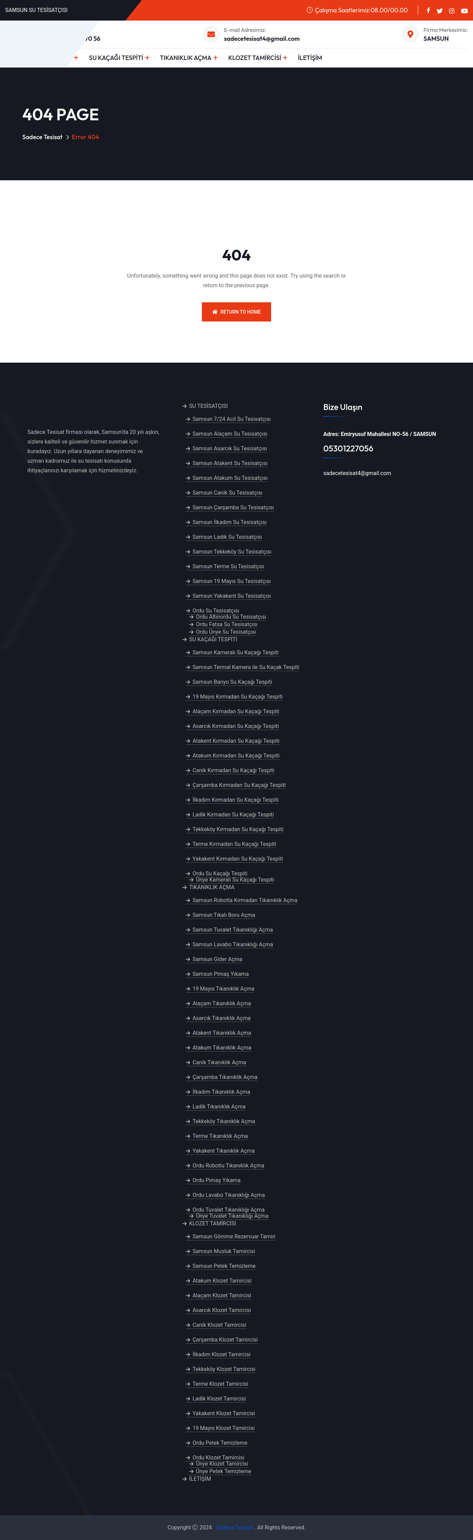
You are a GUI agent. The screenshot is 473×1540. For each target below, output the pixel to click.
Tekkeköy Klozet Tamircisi (224, 1369)
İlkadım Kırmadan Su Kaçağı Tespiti (236, 800)
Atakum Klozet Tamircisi (222, 1280)
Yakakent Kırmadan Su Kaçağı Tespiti (238, 859)
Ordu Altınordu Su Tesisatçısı (231, 617)
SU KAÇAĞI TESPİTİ (116, 58)
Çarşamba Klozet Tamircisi (225, 1339)
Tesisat (244, 1527)
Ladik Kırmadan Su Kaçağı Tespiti (233, 814)
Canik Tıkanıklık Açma (219, 1062)
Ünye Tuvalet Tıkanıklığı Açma (232, 1216)
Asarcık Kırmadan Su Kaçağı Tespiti (236, 726)
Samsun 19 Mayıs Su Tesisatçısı (232, 581)
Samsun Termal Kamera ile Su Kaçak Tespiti (246, 667)
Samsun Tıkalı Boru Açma (224, 915)
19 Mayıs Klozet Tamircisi (224, 1428)
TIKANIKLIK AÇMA (186, 58)
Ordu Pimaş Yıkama (217, 1180)
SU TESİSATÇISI (208, 406)
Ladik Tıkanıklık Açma (219, 1106)
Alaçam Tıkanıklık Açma (222, 1003)
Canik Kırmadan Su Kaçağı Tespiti (234, 770)
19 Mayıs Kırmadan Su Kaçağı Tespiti (238, 696)
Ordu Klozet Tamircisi (218, 1457)
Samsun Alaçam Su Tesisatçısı (230, 434)
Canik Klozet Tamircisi (219, 1325)
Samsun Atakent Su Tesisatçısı (230, 463)
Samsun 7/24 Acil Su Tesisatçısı (232, 419)
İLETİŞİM (310, 58)
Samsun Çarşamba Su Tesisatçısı (233, 507)
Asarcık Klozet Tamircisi (222, 1310)
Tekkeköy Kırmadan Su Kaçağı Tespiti (238, 829)
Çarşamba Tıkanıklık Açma (225, 1077)
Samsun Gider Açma (217, 959)
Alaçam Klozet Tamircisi (222, 1295)
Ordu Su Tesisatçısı (216, 610)
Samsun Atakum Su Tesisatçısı (230, 478)
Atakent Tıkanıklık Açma (222, 1033)
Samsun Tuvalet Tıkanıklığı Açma (233, 929)
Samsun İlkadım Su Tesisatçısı (230, 522)
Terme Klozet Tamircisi (220, 1384)
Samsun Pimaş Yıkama (221, 974)
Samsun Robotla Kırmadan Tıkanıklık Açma (245, 900)
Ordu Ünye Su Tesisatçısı (226, 632)
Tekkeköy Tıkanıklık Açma (224, 1121)
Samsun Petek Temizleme (224, 1266)
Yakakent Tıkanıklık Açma (224, 1151)
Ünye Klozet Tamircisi (222, 1463)
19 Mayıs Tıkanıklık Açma (224, 988)
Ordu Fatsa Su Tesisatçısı (227, 624)
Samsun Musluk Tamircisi (224, 1251)
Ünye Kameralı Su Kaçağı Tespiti (235, 879)
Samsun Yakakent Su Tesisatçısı (232, 596)
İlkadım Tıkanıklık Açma (221, 1092)
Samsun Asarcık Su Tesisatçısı (230, 448)
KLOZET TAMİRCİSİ (254, 58)
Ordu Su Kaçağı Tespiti (220, 873)
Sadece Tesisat (42, 137)
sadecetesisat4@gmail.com (262, 39)
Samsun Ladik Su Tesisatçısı (227, 537)
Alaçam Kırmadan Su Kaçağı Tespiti (236, 711)
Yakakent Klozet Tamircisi (224, 1413)
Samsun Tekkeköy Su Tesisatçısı (232, 551)
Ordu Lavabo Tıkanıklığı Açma (229, 1195)
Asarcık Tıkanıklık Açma (222, 1018)
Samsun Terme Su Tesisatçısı (228, 566)
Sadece (225, 1527)
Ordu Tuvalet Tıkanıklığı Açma (229, 1209)
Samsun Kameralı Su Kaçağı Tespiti (236, 652)
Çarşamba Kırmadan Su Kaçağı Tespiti (239, 785)
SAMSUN (436, 39)
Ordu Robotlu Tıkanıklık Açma (229, 1165)
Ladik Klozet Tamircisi (219, 1398)
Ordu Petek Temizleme (220, 1443)
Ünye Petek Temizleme (223, 1471)
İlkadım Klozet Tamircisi (222, 1354)
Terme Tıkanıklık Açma (220, 1136)
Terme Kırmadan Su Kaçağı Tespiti (234, 844)
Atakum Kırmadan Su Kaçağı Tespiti (236, 755)
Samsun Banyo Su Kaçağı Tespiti (232, 682)
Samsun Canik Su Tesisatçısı (228, 492)
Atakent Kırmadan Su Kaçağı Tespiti (236, 741)
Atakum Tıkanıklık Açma (222, 1047)
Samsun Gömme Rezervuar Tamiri (234, 1236)
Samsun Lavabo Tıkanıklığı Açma (233, 944)
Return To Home (236, 312)
